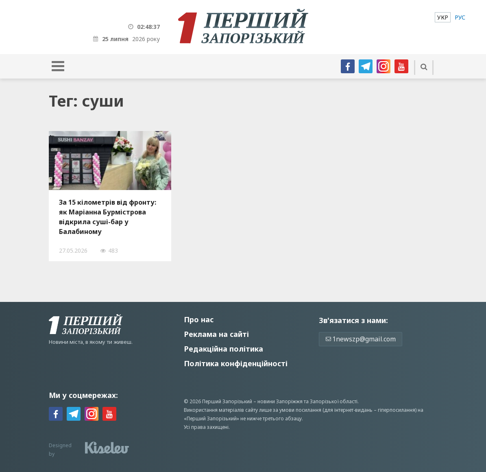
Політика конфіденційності (236, 363)
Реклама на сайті (216, 334)
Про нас (199, 319)
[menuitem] (442, 17)
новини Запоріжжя (280, 401)
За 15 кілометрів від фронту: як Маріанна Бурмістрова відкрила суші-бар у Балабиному (107, 217)
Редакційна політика (223, 349)
